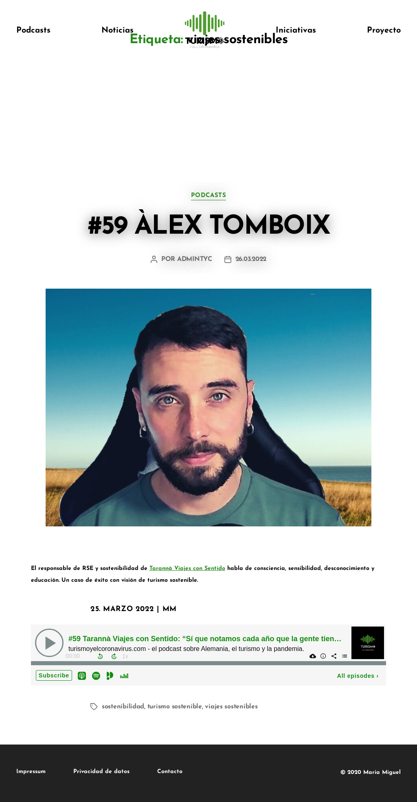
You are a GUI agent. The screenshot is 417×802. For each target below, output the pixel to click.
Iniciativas (296, 30)
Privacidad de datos (101, 772)
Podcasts (33, 30)
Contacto (169, 772)
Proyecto (384, 30)
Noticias (117, 30)
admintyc (194, 259)
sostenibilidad (123, 706)
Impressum (31, 772)
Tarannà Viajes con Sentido (187, 568)
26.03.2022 (250, 259)
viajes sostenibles (231, 706)
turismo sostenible (174, 706)
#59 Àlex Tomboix (208, 227)
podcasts (208, 196)
